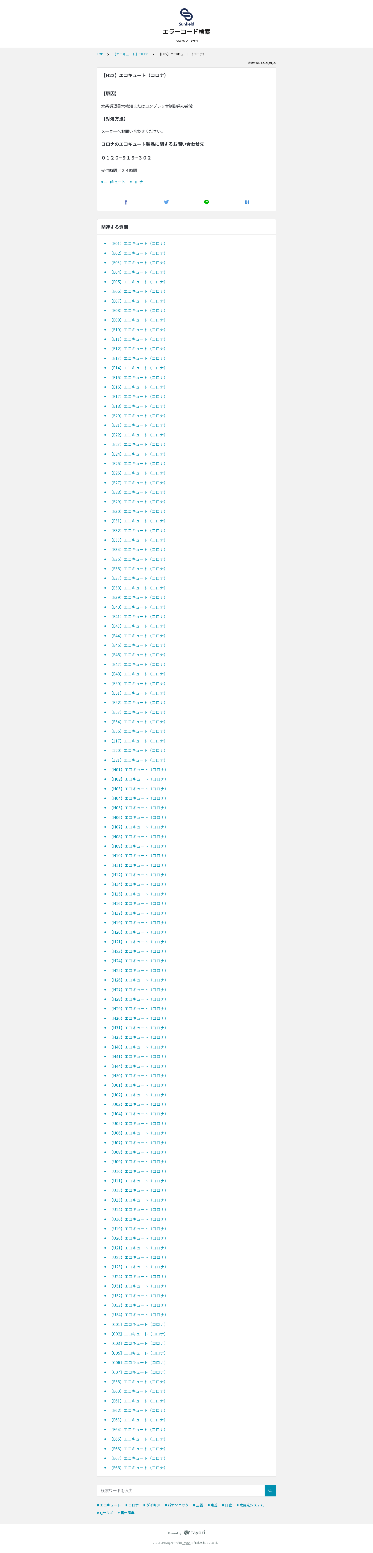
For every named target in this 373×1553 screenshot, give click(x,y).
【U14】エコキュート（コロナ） (138, 1209)
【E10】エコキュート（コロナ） (138, 329)
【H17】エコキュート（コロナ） (138, 913)
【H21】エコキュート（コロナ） (138, 942)
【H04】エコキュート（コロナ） (138, 798)
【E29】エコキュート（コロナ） (138, 501)
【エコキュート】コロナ (131, 54)
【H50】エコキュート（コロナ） (138, 1075)
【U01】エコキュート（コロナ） (138, 1085)
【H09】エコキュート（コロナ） (138, 846)
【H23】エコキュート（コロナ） (138, 951)
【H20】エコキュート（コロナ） (138, 932)
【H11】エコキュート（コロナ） (138, 865)
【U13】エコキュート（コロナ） (138, 1200)
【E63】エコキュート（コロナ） (138, 1420)
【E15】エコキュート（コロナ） (138, 377)
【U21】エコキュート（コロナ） (138, 1248)
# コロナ (136, 181)
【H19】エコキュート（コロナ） (138, 922)
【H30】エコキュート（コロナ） (138, 1018)
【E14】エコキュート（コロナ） (138, 368)
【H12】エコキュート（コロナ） (138, 875)
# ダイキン (151, 1504)
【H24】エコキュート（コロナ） (138, 961)
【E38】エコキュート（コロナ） (138, 588)
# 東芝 (213, 1504)
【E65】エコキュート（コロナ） (138, 1439)
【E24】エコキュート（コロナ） (138, 454)
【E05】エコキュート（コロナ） (138, 282)
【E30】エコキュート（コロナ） (138, 511)
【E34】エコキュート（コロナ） (138, 549)
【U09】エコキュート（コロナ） (138, 1161)
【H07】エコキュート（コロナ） (138, 827)
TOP (100, 54)
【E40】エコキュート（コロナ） (138, 607)
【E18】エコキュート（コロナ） (138, 406)
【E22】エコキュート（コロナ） (138, 435)
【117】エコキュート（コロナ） (138, 741)
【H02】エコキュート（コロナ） (138, 779)
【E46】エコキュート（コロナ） (138, 654)
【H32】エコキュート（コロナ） (138, 1037)
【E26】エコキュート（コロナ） (138, 473)
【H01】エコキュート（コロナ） (138, 769)
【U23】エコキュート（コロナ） (138, 1267)
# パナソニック (177, 1504)
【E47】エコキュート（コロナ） (138, 664)
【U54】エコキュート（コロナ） (138, 1314)
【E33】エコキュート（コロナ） (138, 540)
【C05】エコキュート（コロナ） (138, 1353)
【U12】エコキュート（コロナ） (138, 1190)
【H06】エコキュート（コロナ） (138, 817)
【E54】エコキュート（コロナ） (138, 722)
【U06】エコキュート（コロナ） (138, 1133)
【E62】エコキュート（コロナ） (138, 1410)
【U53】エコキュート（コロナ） (138, 1305)
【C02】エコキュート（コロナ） (138, 1334)
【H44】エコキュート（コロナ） (138, 1066)
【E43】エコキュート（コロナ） (138, 626)
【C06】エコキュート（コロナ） (138, 1362)
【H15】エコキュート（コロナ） (138, 894)
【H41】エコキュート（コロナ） (138, 1056)
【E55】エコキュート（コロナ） (138, 731)
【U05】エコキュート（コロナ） (138, 1123)
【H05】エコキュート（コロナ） (138, 808)
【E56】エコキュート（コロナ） (138, 1382)
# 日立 (227, 1504)
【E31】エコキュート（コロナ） (138, 521)
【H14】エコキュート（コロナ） (138, 884)
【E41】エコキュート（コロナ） (138, 616)
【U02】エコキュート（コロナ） (138, 1095)
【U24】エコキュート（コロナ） (138, 1276)
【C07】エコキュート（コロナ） (138, 1372)
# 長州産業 (126, 1512)
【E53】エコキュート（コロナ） (138, 712)
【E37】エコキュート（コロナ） (138, 578)
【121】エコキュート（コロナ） (138, 760)
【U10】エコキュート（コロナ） (138, 1171)
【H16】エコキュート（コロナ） (138, 903)
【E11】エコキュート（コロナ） (138, 339)
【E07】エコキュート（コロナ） (138, 301)
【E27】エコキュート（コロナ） (138, 483)
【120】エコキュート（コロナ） (138, 750)
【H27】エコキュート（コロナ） (138, 989)
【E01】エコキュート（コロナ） (138, 243)
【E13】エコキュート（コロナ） (138, 358)
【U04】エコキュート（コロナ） (138, 1114)
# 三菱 (198, 1504)
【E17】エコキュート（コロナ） (138, 396)
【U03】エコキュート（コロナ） (138, 1104)
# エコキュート (113, 181)
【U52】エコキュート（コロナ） (138, 1296)
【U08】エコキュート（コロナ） (138, 1152)
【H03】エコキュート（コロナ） (138, 789)
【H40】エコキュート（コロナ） (138, 1047)
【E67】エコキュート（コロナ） (138, 1458)
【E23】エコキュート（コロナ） (138, 444)
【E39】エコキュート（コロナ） (138, 597)
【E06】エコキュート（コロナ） (138, 291)
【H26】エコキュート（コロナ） (138, 980)
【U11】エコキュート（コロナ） (138, 1181)
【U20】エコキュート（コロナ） (138, 1238)
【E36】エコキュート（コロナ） (138, 569)
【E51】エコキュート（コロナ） (138, 693)
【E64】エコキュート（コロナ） (138, 1429)
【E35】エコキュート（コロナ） (138, 559)
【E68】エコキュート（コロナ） (138, 1468)
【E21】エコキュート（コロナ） (138, 425)
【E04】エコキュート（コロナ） (138, 272)
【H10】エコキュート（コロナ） (138, 855)
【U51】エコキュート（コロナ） (138, 1286)
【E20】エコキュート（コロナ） (138, 415)
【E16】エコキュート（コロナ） (138, 387)
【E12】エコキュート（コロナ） (138, 348)
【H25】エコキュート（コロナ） (138, 970)
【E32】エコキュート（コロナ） (138, 530)
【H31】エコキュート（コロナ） (138, 1028)
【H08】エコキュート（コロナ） (138, 836)
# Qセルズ (105, 1512)
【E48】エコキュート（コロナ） (138, 674)
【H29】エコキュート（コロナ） (138, 1008)
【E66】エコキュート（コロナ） (138, 1449)
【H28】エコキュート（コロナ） (138, 999)
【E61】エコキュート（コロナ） (138, 1401)
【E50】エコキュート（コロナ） (138, 683)
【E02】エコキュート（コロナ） (138, 253)
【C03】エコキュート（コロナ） (138, 1343)
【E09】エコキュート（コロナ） (138, 320)
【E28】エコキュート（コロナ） (138, 492)
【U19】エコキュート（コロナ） (138, 1228)
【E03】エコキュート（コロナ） (138, 262)
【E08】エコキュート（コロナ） (138, 310)
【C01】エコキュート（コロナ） (138, 1324)
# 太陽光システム (250, 1504)
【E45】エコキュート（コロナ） (138, 645)
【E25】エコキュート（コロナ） (138, 463)
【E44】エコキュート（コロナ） (138, 636)
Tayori (186, 1543)
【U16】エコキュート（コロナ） (138, 1219)
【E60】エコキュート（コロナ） (138, 1391)
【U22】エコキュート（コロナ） (138, 1257)
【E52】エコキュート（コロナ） (138, 702)
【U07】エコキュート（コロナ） (138, 1142)
